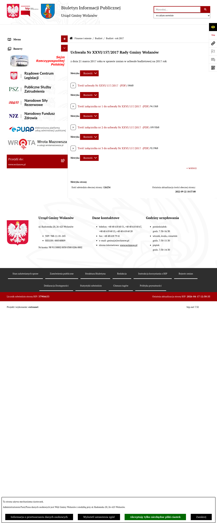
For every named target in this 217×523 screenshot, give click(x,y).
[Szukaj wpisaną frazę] (205, 9)
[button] (65, 45)
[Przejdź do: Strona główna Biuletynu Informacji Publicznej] (71, 28)
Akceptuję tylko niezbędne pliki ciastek (155, 517)
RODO (12, 38)
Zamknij (201, 517)
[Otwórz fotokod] (213, 68)
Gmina (12, 46)
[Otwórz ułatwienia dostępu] (213, 27)
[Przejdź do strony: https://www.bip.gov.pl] (213, 35)
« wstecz (191, 158)
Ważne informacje (19, 54)
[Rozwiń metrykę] (89, 63)
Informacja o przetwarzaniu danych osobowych (39, 517)
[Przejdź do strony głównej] (64, 11)
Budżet (98, 28)
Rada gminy (15, 62)
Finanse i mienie (18, 103)
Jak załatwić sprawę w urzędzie (26, 78)
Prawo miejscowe (18, 94)
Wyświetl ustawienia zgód (99, 517)
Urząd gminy (16, 70)
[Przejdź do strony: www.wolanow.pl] (213, 43)
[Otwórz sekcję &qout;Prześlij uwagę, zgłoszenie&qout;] (213, 59)
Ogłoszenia (15, 86)
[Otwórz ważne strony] (213, 51)
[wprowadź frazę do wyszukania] (177, 9)
